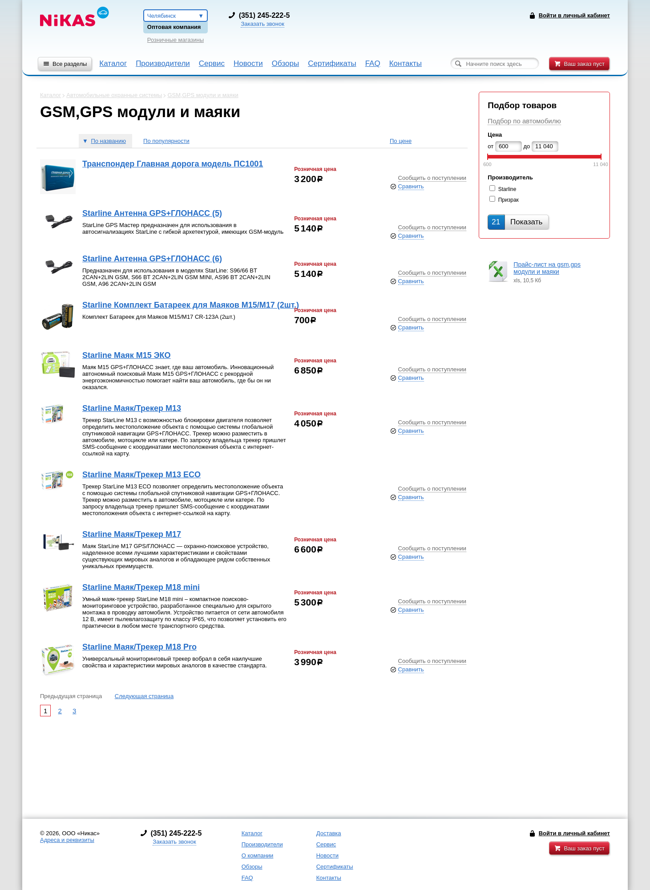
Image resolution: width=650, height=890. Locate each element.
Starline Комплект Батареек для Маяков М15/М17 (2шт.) (190, 305)
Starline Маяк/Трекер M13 (131, 408)
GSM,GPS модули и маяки (202, 95)
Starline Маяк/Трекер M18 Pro (139, 646)
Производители (163, 63)
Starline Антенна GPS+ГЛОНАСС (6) (152, 258)
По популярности (166, 141)
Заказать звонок (262, 23)
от (490, 146)
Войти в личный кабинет (574, 833)
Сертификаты (332, 63)
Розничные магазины (175, 40)
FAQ (372, 63)
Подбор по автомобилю (524, 121)
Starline (507, 189)
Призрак (508, 200)
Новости (248, 63)
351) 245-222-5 (265, 15)
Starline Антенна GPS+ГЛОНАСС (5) (152, 213)
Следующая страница (144, 696)
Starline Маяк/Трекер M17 (131, 534)
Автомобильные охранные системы (114, 95)
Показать (517, 222)
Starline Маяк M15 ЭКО (126, 355)
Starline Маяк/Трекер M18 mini (141, 587)
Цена (495, 134)
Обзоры (285, 63)
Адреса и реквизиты (67, 840)
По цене (401, 141)
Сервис (212, 63)
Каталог (113, 63)
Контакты (405, 63)
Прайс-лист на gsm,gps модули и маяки (547, 268)
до (527, 146)
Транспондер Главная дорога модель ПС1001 (172, 163)
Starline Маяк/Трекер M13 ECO (141, 474)
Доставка (328, 833)
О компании (258, 855)
